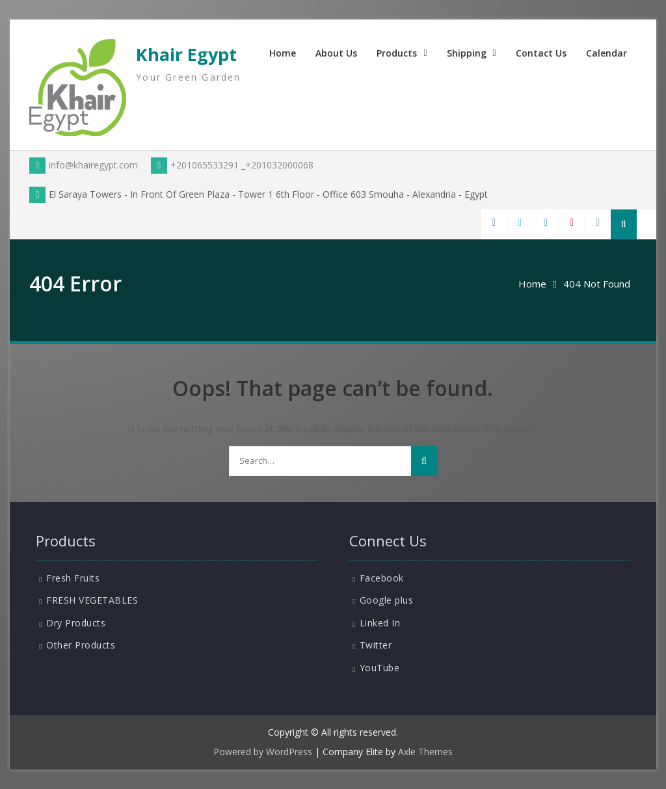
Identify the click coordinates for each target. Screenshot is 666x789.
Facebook (382, 578)
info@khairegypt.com (83, 165)
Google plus (387, 600)
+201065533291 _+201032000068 (232, 165)
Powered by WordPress (262, 751)
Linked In (380, 623)
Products (397, 53)
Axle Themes (425, 751)
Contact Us (541, 53)
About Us (336, 53)
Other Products (80, 645)
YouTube (380, 668)
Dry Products (75, 623)
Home (282, 53)
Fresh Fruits (73, 578)
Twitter (376, 645)
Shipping (466, 53)
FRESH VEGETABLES (92, 600)
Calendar (606, 53)
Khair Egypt (186, 54)
